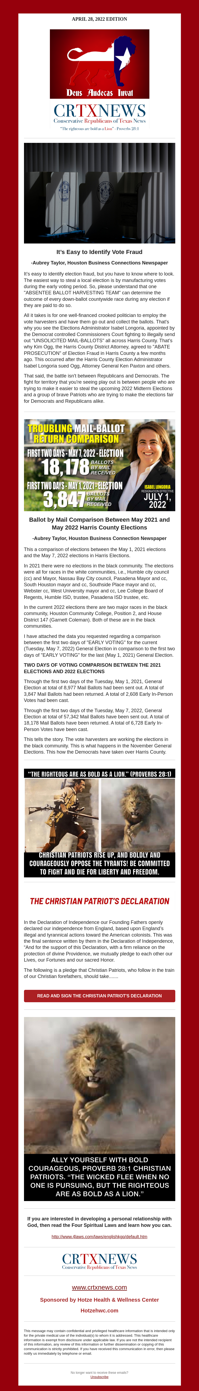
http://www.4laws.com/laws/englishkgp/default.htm (99, 1236)
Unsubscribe (100, 1377)
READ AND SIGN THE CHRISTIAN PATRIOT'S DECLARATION (99, 996)
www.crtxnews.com (99, 1287)
